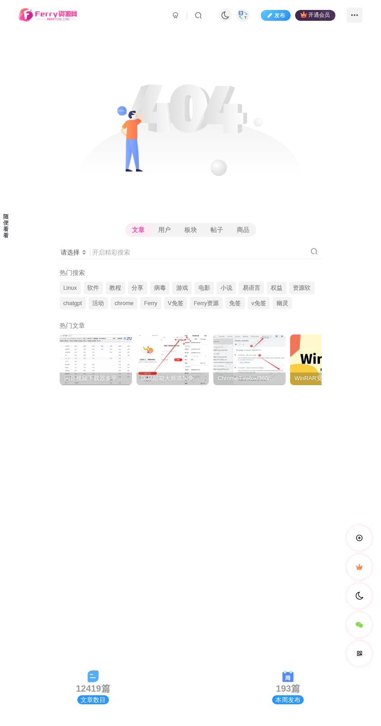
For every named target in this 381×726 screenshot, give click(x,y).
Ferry (150, 303)
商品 (243, 229)
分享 (137, 288)
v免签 (258, 303)
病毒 (160, 288)
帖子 (217, 229)
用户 (164, 229)
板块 (190, 229)
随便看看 (6, 226)
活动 (98, 303)
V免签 (175, 303)
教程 (115, 288)
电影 (204, 288)
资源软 (301, 288)
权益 (276, 288)
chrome (124, 303)
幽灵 (282, 303)
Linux (70, 288)
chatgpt (72, 303)
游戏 (182, 288)
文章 (138, 229)
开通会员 (315, 14)
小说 (226, 288)
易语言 (251, 288)
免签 (235, 303)
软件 (93, 288)
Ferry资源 (206, 303)
